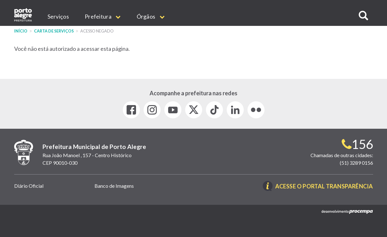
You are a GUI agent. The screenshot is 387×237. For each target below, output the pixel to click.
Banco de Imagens (114, 186)
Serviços (58, 16)
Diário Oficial (28, 186)
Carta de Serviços (54, 31)
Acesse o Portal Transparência (324, 186)
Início (20, 31)
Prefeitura (103, 16)
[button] (363, 16)
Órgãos (151, 16)
